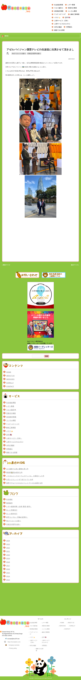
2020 (8, 555)
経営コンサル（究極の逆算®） (17, 517)
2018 (8, 562)
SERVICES (10, 379)
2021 (8, 551)
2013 (8, 580)
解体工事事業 (75, 14)
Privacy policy (13, 648)
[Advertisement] (40, 600)
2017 (8, 566)
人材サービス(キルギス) (62, 24)
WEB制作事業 (58, 11)
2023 (8, 544)
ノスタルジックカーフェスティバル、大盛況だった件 (25, 476)
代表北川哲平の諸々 (34, 53)
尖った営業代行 (11, 510)
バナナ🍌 (57, 17)
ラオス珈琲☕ (58, 8)
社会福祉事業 (58, 5)
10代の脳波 (58, 27)
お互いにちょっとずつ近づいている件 (19, 479)
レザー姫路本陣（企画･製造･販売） (19, 506)
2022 (8, 548)
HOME (8, 372)
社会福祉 (9, 499)
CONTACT (10, 386)
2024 (8, 541)
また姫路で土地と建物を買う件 (17, 469)
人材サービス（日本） (61, 20)
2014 (8, 576)
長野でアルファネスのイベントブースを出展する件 (24, 483)
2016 (8, 569)
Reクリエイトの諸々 (19, 53)
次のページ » (75, 265)
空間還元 (69, 27)
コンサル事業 (72, 11)
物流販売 (9, 503)
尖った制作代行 (11, 514)
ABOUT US (10, 376)
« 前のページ (6, 265)
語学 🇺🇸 (67, 17)
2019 (8, 558)
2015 (8, 573)
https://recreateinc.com (14, 642)
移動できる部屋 (59, 30)
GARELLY (10, 383)
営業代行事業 (72, 8)
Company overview (14, 645)
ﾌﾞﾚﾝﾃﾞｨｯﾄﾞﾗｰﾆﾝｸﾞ (60, 14)
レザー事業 (71, 5)
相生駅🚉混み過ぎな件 (14, 472)
